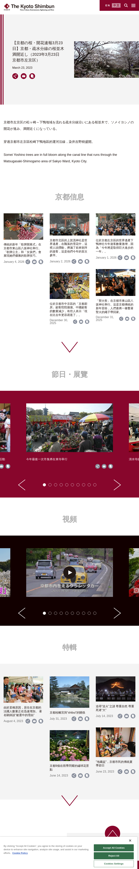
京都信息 (69, 197)
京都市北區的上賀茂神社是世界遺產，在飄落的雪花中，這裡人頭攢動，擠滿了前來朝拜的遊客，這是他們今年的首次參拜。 (68, 248)
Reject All (113, 855)
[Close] (130, 840)
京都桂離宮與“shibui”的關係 (67, 712)
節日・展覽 (70, 374)
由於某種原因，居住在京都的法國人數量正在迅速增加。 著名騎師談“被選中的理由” (23, 711)
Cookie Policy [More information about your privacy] (20, 853)
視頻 (69, 519)
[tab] (44, 484)
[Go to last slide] (21, 484)
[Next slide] (117, 484)
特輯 (69, 647)
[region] (68, 853)
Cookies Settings (114, 863)
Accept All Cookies (114, 847)
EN (107, 5)
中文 (116, 5)
